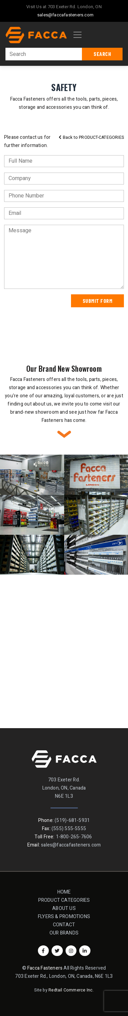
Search (102, 53)
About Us (64, 908)
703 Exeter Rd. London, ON (75, 6)
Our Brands (64, 933)
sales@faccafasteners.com (65, 15)
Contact (64, 924)
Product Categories (66, 900)
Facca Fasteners (44, 968)
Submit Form (98, 300)
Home (64, 892)
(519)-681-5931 (72, 820)
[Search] (43, 54)
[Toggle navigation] (77, 34)
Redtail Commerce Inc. (71, 990)
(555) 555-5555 (69, 828)
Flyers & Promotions (64, 916)
